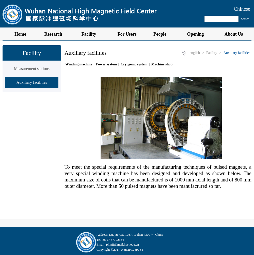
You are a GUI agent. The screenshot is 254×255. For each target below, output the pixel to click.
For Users (126, 34)
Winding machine (78, 64)
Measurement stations (32, 68)
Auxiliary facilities (32, 82)
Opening (198, 34)
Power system (106, 64)
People (162, 34)
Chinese (242, 9)
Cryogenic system (134, 64)
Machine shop (161, 64)
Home (20, 34)
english (195, 53)
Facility (92, 34)
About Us (234, 34)
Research (56, 34)
